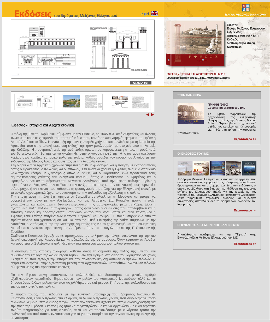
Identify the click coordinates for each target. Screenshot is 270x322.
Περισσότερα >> (245, 139)
